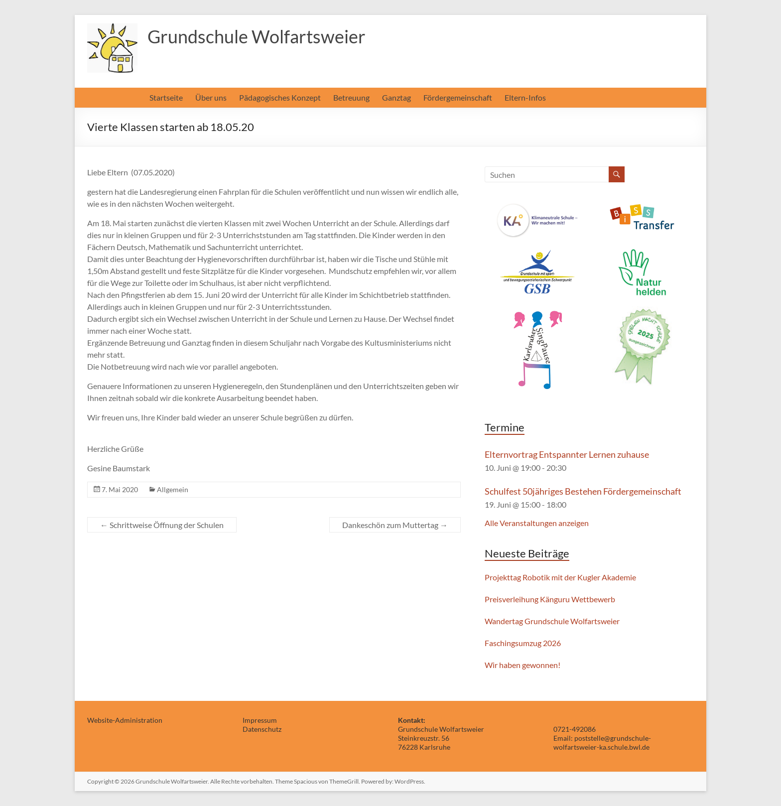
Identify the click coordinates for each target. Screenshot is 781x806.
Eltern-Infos (525, 97)
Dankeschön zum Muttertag (395, 525)
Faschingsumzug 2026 (523, 643)
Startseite (166, 97)
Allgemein (172, 489)
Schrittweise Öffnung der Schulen (162, 525)
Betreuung (351, 97)
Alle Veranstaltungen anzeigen (537, 523)
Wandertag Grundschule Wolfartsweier (552, 621)
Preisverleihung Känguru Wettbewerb (550, 599)
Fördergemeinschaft (457, 97)
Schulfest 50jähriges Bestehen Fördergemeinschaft (583, 491)
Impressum (260, 720)
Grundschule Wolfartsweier (256, 36)
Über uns (211, 97)
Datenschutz (262, 729)
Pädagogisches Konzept (280, 97)
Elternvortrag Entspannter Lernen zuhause (567, 454)
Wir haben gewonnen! (522, 665)
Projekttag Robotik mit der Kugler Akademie (560, 577)
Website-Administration (124, 720)
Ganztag (396, 97)
